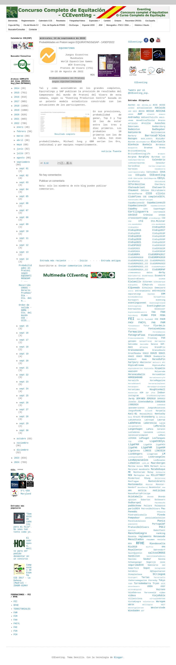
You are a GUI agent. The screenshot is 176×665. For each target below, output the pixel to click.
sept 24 (23, 389)
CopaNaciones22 (136, 203)
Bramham (148, 148)
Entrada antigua (111, 260)
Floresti (132, 329)
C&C (163, 157)
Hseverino (132, 393)
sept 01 (23, 168)
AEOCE (130, 114)
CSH (129, 221)
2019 (17, 110)
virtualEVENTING (157, 599)
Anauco (162, 114)
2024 (17, 462)
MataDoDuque (158, 469)
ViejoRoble (158, 595)
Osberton (145, 500)
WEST (163, 605)
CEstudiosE (160, 181)
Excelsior (160, 309)
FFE (156, 319)
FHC (15, 627)
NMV (130, 491)
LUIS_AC (145, 463)
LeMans (161, 435)
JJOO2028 (161, 405)
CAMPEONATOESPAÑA (136, 163)
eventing (160, 300)
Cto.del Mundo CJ (31, 25)
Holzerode (160, 372)
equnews (151, 294)
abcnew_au (146, 105)
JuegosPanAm (134, 411)
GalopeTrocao (145, 341)
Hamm (144, 359)
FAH (15, 620)
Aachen (131, 105)
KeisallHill (146, 414)
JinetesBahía (145, 401)
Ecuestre (160, 275)
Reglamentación (28, 21)
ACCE (155, 105)
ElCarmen (147, 282)
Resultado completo (65, 134)
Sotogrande (160, 568)
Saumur (147, 559)
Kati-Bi (132, 414)
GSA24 (148, 356)
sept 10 (23, 231)
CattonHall (152, 172)
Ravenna (132, 537)
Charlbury (160, 184)
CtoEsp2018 (134, 233)
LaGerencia (150, 423)
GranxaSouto (158, 350)
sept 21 (23, 368)
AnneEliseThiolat (145, 120)
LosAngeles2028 (135, 457)
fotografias (136, 335)
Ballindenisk (158, 132)
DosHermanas (147, 276)
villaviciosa (135, 599)
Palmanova (160, 506)
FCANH (144, 315)
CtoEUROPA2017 (156, 254)
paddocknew (134, 505)
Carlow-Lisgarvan (157, 166)
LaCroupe (149, 420)
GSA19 (146, 353)
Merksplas (139, 475)
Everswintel (134, 309)
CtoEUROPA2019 (156, 257)
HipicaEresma (136, 365)
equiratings (134, 294)
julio (20, 153)
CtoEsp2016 (134, 230)
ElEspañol (132, 285)
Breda (162, 148)
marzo (20, 136)
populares (132, 524)
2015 (17, 92)
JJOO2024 (133, 404)
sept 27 (23, 409)
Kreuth (136, 417)
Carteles (107, 21)
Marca (162, 466)
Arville (146, 123)
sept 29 (23, 423)
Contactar (33, 29)
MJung (147, 478)
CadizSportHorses (136, 160)
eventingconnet (137, 303)
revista (161, 540)
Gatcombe (132, 344)
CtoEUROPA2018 (135, 257)
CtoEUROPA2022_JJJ (138, 264)
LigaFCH (148, 445)
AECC (135, 111)
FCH (15, 634)
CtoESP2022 (134, 245)
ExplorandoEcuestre (137, 312)
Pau (163, 508)
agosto (21, 158)
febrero (22, 131)
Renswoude (159, 536)
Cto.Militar (158, 221)
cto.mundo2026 (158, 224)
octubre (22, 438)
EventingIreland (157, 303)
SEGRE (162, 562)
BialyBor (160, 139)
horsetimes (134, 390)
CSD (163, 218)
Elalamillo (134, 281)
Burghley (144, 157)
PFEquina (161, 512)
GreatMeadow (134, 353)
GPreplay (144, 347)
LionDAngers (135, 454)
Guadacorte (159, 356)
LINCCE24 (160, 450)
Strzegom (159, 574)
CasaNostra (160, 169)
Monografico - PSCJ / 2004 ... (118, 25)
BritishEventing (137, 151)
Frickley (152, 338)
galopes (132, 341)
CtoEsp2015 (158, 227)
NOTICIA (142, 491)
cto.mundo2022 (135, 224)
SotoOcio (132, 571)
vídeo (162, 593)
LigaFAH (133, 444)
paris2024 (134, 508)
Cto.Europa (73, 25)
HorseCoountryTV (157, 378)
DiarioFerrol (134, 276)
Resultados (60, 21)
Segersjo (151, 562)
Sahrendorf (159, 550)
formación (135, 331)
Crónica (148, 215)
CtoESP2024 (134, 251)
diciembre (22, 450)
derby (162, 272)
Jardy (131, 398)
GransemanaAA (136, 350)
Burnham (156, 157)
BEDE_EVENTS (146, 139)
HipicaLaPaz (158, 365)
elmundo (161, 285)
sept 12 (23, 245)
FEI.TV (140, 319)
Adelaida (160, 108)
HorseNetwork (134, 384)
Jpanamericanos (136, 408)
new (163, 487)
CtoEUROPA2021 (157, 261)
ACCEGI (131, 108)
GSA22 (131, 356)
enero (20, 127)
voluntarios (148, 602)
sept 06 (23, 203)
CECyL (161, 178)
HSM (141, 393)
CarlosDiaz (134, 166)
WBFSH (131, 605)
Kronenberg (148, 417)
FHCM (162, 319)
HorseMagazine (157, 380)
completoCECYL (156, 196)
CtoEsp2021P (158, 242)
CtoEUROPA (134, 254)
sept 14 (23, 259)
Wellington (147, 605)
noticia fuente (111, 151)
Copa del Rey (14, 25)
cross (162, 215)
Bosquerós (132, 148)
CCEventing (140, 82)
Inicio (83, 260)
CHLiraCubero (158, 190)
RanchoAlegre (137, 533)
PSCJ (162, 527)
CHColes (145, 190)
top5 (130, 584)
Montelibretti (156, 481)
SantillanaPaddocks (156, 556)
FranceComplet (156, 335)
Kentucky (160, 414)
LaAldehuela (134, 420)
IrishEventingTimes (156, 396)
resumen (151, 540)
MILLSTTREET (158, 475)
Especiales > (94, 21)
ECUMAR (162, 279)
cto (140, 221)
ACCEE (162, 105)
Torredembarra (142, 583)
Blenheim (133, 144)
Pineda (161, 515)
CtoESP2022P (158, 245)
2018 (17, 106)
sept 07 (23, 210)
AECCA (142, 111)
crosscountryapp (138, 218)
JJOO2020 (160, 401)
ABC (138, 105)
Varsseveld (150, 593)
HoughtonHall (157, 389)
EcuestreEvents (136, 279)
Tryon (156, 583)
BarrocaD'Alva (155, 135)
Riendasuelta (157, 543)
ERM (163, 294)
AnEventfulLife (149, 117)
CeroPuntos (134, 181)
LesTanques (158, 438)
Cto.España (150, 21)
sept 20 (23, 361)
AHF (140, 114)
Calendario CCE (45, 21)
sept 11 (23, 238)
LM (163, 453)
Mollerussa (160, 478)
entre (130, 291)
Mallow (131, 466)
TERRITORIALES (22, 609)
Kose (130, 417)
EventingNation (156, 306)
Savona (161, 559)
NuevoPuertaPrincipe (139, 494)
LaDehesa (134, 422)
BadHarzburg (158, 126)
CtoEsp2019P (158, 236)
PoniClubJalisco (137, 521)
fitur (146, 326)
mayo (20, 144)
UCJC (163, 584)
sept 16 (23, 333)
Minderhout (134, 478)
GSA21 (162, 353)
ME (129, 472)
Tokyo (162, 580)
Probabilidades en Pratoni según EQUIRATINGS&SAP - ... (25, 273)
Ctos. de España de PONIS (53, 25)
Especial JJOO (88, 25)
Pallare (148, 506)
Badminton (134, 129)
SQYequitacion (157, 571)
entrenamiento (142, 291)
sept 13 (23, 252)
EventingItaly (135, 306)
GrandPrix (160, 347)
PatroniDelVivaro (150, 509)
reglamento (144, 536)
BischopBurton (143, 142)
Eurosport (133, 300)
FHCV (130, 322)
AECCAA (150, 111)
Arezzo (161, 120)
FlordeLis (159, 325)
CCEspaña (140, 175)
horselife (133, 380)
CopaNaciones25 (158, 206)
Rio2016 (132, 547)
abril (20, 140)
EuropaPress (159, 297)
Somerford (133, 568)
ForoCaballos (159, 332)
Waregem (160, 601)
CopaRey (132, 209)
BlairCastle (158, 141)
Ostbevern (160, 500)
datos (150, 273)
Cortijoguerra (138, 211)
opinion (132, 500)
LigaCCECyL (157, 441)
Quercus (131, 530)
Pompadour (134, 518)
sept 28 (23, 416)
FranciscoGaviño (136, 338)
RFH (130, 544)
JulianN (148, 411)
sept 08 (23, 217)
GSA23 (139, 356)
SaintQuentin (135, 553)
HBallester (146, 362)
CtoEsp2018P (158, 233)
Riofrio (149, 547)
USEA (150, 586)
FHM (15, 612)
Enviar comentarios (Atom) (75, 266)
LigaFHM (146, 447)
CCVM (130, 178)
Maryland (132, 469)
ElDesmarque (159, 282)
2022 (17, 123)
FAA (153, 312)
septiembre (23, 162)
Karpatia (160, 411)
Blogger (118, 657)
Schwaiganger (135, 562)
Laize (162, 423)
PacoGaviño (160, 503)
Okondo (161, 497)
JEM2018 (151, 398)
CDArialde (138, 178)
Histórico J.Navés (142, 25)
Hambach (132, 359)
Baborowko (133, 126)
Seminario (153, 565)
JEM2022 (161, 399)
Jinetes (132, 402)
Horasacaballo (136, 374)
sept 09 (23, 224)
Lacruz (161, 420)
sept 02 (23, 175)
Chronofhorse (135, 194)
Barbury (132, 136)
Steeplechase (135, 574)
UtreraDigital (135, 590)
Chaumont (133, 190)
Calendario (158, 160)
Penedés (132, 511)
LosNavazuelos (138, 460)
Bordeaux (160, 145)
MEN (130, 475)
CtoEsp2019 (134, 236)
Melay (150, 472)
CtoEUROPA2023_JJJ (138, 267)
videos (132, 595)
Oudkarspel (134, 502)
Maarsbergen (158, 463)
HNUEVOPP (132, 372)
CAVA (162, 172)
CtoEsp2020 (134, 239)
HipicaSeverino (135, 368)
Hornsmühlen (158, 374)
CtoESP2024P (158, 251)
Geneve (154, 344)
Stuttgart (132, 577)
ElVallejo (147, 288)
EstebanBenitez (135, 297)
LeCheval (161, 432)
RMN (163, 547)
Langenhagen (135, 429)
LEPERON (132, 438)
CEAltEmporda (150, 178)
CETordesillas (136, 184)
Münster (149, 484)
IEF (147, 393)
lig (129, 441)
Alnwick (151, 114)
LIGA (140, 441)
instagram (133, 396)
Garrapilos (160, 341)
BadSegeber (158, 129)
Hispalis (160, 368)
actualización (144, 108)
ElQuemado (134, 287)
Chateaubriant (136, 187)
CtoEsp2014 (133, 227)
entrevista (158, 291)
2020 (17, 114)
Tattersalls (159, 577)
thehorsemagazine (137, 580)
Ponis (161, 520)
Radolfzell (159, 530)
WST (142, 611)
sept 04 (23, 189)
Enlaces (118, 21)
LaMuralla (159, 426)
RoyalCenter (135, 550)
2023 (17, 458)
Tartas (145, 577)
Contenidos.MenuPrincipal (140, 200)
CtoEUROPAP (158, 269)
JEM (100, 25)
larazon (161, 429)
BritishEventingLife (139, 154)
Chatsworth (158, 187)
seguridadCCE (136, 565)
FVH (15, 631)
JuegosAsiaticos (156, 408)
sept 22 (23, 375)
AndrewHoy (134, 117)
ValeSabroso (134, 593)
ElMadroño (147, 285)
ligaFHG (132, 447)
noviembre (22, 443)
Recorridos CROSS (133, 21)
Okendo (150, 497)
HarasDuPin (158, 359)
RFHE (16, 605)
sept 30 (23, 430)
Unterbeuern (134, 586)
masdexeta (144, 469)
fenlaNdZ (149, 319)
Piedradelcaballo (137, 515)
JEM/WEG (140, 398)
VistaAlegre (134, 602)
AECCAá (160, 111)
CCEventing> (136, 42)
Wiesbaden (134, 610)
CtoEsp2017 (158, 230)
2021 (17, 119)
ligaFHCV (160, 445)
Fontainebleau (156, 328)
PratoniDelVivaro (138, 527)
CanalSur (160, 163)
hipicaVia (148, 368)
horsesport (133, 387)
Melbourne (160, 472)
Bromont (161, 154)
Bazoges (132, 138)
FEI (15, 601)
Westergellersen (136, 608)
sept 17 (23, 340)
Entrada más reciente (53, 260)
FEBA (162, 315)
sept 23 (23, 382)
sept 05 (23, 196)
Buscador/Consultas (16, 29)
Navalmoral (143, 487)
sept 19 (23, 354)
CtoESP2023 (134, 249)
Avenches (160, 123)
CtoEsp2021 (134, 242)
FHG (153, 322)
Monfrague (133, 481)
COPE (145, 209)
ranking (160, 533)
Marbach (154, 466)
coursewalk (159, 212)
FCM (15, 616)
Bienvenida (12, 21)
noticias (159, 490)
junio (20, 149)
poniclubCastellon (155, 518)
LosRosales (159, 460)
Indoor (161, 392)
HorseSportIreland (156, 387)
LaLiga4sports (135, 426)
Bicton (131, 142)
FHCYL (17, 623)
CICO (149, 193)
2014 (17, 88)
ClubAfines (134, 196)
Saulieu (132, 559)
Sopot (146, 568)
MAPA (146, 466)
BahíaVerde (134, 132)
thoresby (152, 580)
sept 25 (23, 395)
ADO (129, 111)
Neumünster (155, 487)
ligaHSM (160, 447)
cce (130, 175)
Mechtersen (139, 472)
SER (163, 565)
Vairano (160, 589)
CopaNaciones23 (156, 202)
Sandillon (134, 556)
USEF (163, 586)
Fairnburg (132, 315)
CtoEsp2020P (158, 239)
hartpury (133, 362)
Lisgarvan (152, 454)
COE (145, 197)
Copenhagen (159, 209)
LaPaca (149, 429)
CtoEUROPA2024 (158, 267)
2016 (17, 97)
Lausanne (148, 432)
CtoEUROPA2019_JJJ (138, 261)
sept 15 (23, 326)
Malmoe (140, 466)
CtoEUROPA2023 (157, 264)
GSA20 (153, 353)
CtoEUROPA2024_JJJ (138, 270)
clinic (160, 193)
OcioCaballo (135, 496)
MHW (147, 475)
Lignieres (134, 450)
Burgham (132, 157)
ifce (153, 393)
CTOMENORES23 (134, 273)
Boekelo (147, 144)
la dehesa (160, 417)
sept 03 (23, 182)
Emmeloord (160, 288)
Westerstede (158, 607)
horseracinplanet (157, 384)
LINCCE (147, 450)
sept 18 (23, 347)
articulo (132, 123)
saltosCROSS (156, 552)
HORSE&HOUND (135, 377)
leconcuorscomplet (138, 435)
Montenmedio (135, 484)
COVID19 (132, 215)
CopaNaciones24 (137, 205)
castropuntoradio (136, 172)
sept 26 (23, 402)
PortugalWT (158, 524)
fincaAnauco (134, 326)
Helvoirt (157, 362)
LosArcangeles (156, 457)
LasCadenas (134, 432)
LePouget (144, 438)
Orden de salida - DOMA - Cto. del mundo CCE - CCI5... (25, 313)
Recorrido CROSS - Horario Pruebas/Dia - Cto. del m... (25, 293)
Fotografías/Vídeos (77, 21)
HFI (163, 362)
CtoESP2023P (158, 249)
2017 (17, 101)
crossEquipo (155, 218)
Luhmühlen (134, 463)
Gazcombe (144, 344)
